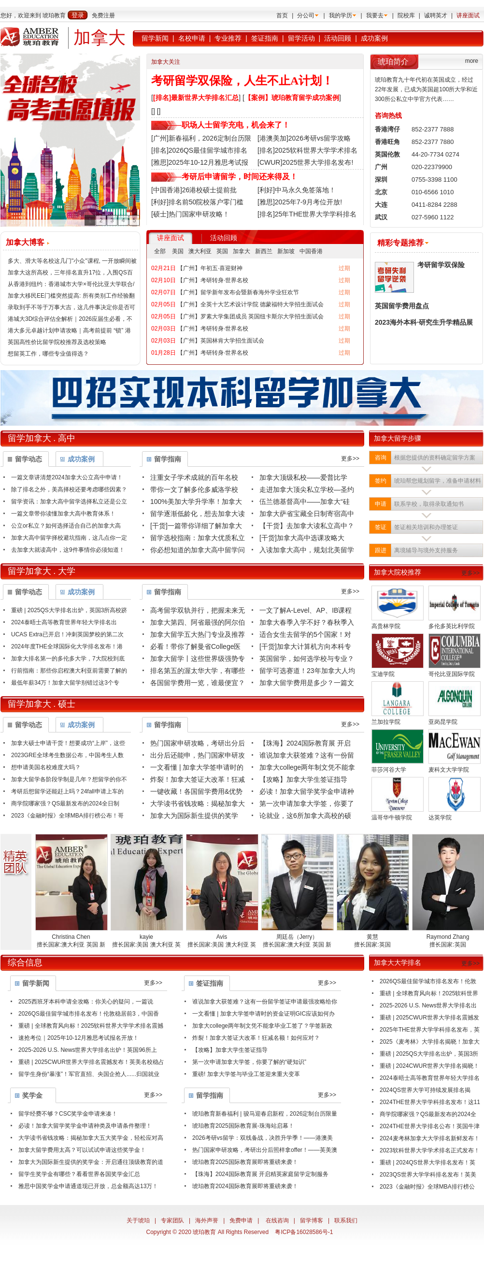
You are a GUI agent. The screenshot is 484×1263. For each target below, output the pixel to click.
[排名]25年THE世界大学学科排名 (306, 214)
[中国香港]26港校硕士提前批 (194, 190)
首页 (282, 15)
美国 (178, 251)
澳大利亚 (200, 251)
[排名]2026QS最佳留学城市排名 (199, 150)
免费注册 (103, 15)
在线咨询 (277, 1220)
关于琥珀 (138, 1220)
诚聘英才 (435, 15)
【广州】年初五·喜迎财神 (209, 268)
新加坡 (286, 251)
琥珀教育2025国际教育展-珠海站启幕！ (243, 1125)
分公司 (305, 15)
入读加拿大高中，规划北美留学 (306, 550)
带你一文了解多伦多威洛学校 (194, 489)
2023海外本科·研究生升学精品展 (424, 322)
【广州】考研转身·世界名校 (212, 280)
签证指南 (264, 38)
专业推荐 (228, 38)
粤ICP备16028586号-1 (304, 1232)
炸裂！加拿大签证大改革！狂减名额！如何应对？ (256, 1037)
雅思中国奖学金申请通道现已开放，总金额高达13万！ (88, 1186)
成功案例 (374, 38)
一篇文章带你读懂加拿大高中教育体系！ (63, 513)
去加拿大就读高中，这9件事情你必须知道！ (68, 549)
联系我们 (345, 1220)
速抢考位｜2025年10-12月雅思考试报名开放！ (78, 1037)
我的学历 (340, 15)
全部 (160, 251)
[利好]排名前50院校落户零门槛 (197, 202)
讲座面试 (468, 15)
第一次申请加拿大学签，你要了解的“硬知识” (249, 1062)
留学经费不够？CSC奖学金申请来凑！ (67, 1113)
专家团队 (172, 1220)
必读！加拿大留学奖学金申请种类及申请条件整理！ (85, 1125)
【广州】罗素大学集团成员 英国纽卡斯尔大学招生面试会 (250, 316)
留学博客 (311, 1220)
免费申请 (241, 1220)
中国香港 (311, 251)
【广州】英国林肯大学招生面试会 (220, 340)
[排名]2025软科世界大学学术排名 (307, 150)
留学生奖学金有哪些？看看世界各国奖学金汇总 (79, 1174)
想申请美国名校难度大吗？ (46, 767)
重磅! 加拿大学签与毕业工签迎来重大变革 (246, 1074)
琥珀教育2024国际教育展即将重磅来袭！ (245, 1186)
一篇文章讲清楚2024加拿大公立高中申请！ (67, 477)
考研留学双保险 (441, 265)
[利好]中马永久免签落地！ (296, 190)
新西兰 (263, 251)
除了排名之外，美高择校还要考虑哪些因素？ (69, 489)
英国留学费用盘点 (402, 306)
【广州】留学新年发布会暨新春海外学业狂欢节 (238, 292)
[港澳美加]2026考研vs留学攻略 (304, 138)
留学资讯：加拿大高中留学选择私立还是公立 (69, 501)
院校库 (406, 15)
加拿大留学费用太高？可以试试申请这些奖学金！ (82, 1150)
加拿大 (241, 251)
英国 (222, 251)
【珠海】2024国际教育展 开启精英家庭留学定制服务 (260, 1174)
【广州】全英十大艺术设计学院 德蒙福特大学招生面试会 (250, 304)
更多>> (350, 458)
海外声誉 (206, 1220)
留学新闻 (155, 38)
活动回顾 (337, 38)
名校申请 (191, 38)
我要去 (375, 15)
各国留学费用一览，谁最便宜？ (197, 683)
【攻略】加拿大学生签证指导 (303, 779)
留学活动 (301, 38)
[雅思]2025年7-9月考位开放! (299, 202)
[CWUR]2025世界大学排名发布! (305, 162)
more (471, 60)
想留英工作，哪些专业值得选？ (48, 353)
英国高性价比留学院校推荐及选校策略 (57, 342)
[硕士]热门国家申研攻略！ (190, 214)
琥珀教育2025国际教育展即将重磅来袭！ (245, 1162)
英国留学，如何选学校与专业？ (306, 658)
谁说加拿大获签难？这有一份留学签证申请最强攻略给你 (264, 1001)
